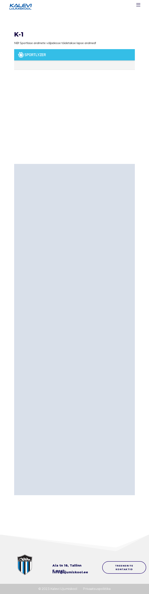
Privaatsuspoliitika (97, 589)
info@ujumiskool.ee (70, 572)
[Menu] (138, 5)
